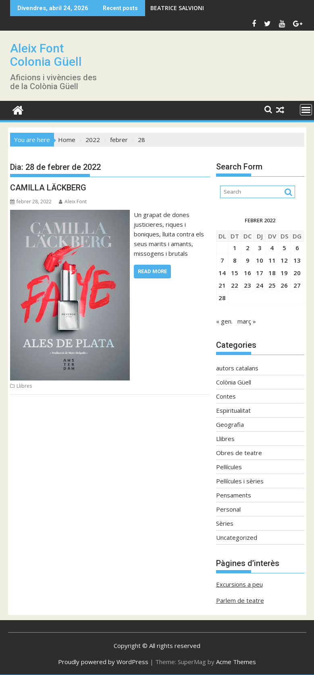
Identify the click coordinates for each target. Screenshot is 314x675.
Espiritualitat (233, 410)
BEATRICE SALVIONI (177, 8)
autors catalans (237, 368)
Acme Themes (236, 662)
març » (246, 321)
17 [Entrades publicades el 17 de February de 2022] (259, 273)
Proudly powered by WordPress (103, 662)
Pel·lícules (229, 467)
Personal (228, 509)
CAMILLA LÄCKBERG (48, 187)
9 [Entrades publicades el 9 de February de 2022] (248, 260)
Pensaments (233, 495)
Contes (226, 396)
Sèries (224, 523)
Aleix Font (73, 201)
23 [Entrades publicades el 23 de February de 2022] (247, 285)
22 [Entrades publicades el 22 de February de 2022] (234, 285)
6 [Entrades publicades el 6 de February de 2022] (297, 248)
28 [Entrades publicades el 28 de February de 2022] (222, 298)
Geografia (230, 424)
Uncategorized (236, 537)
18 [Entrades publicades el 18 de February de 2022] (272, 273)
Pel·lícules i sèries (240, 481)
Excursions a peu (239, 584)
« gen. (224, 321)
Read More (152, 271)
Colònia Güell (233, 382)
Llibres (24, 385)
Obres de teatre (239, 453)
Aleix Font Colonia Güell (46, 55)
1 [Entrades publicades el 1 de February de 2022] (235, 248)
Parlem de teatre (240, 600)
